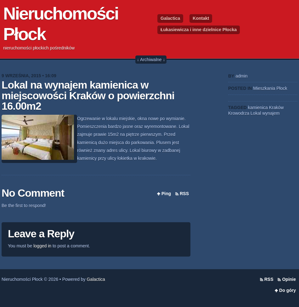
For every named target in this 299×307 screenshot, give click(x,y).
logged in (42, 245)
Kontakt (201, 18)
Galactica (170, 18)
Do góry (287, 290)
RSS (184, 193)
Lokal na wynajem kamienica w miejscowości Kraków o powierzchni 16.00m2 (88, 95)
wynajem (270, 113)
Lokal (256, 113)
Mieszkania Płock (270, 88)
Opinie (289, 279)
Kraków (276, 107)
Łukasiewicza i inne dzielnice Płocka (199, 29)
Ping (166, 193)
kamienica (258, 107)
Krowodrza (238, 113)
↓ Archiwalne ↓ (151, 59)
